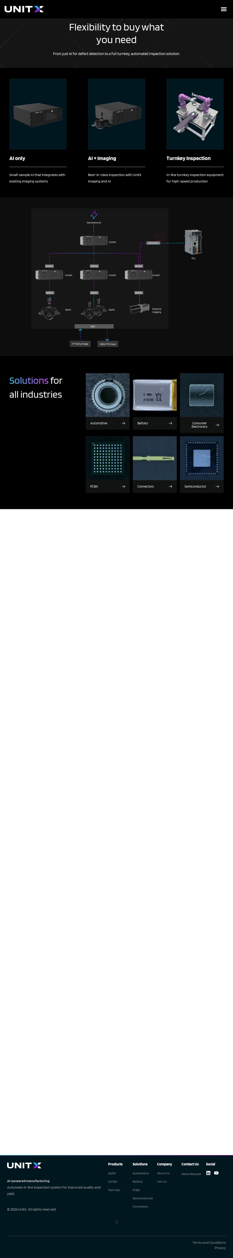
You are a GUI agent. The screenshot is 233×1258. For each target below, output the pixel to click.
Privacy (220, 1248)
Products (115, 1164)
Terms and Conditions (209, 1242)
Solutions (140, 1164)
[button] (223, 9)
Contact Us (190, 1164)
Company (164, 1164)
